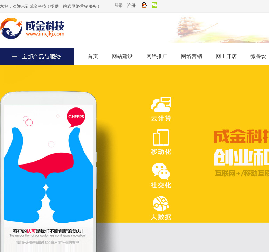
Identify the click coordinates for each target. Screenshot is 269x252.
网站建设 (122, 56)
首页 (93, 56)
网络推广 (156, 56)
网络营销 (191, 56)
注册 (131, 5)
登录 (119, 5)
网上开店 (226, 56)
